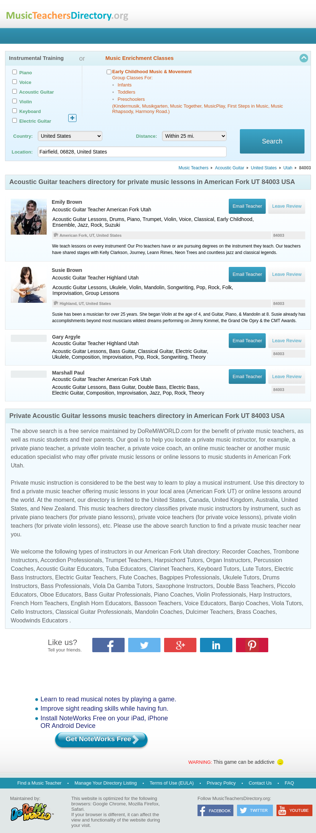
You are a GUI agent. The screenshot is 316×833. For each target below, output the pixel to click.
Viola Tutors (286, 603)
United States (264, 167)
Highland (116, 278)
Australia (267, 500)
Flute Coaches (137, 577)
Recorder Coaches (246, 552)
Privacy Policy (221, 783)
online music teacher (219, 448)
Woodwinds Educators (39, 620)
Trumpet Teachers (128, 560)
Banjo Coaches (249, 603)
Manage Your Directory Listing (105, 783)
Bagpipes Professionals (189, 577)
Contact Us (260, 783)
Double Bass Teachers (245, 586)
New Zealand (58, 508)
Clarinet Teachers (171, 569)
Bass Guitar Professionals (117, 595)
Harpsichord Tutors (178, 560)
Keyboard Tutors (218, 569)
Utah (287, 167)
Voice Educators (205, 603)
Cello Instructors (31, 612)
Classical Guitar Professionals (93, 612)
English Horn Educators (101, 603)
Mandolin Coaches (159, 612)
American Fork (122, 209)
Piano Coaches (173, 595)
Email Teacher (247, 340)
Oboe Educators (61, 595)
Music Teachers (193, 167)
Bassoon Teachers (157, 603)
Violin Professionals (221, 595)
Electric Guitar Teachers (85, 577)
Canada (199, 500)
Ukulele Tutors (241, 577)
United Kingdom (232, 500)
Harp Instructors (269, 595)
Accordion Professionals (71, 560)
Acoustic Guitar (229, 167)
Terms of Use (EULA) (172, 783)
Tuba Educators (126, 569)
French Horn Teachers (39, 603)
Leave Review (287, 340)
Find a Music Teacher (39, 783)
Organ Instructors (228, 560)
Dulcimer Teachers (209, 612)
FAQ (289, 783)
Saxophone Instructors (184, 586)
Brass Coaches (255, 612)
